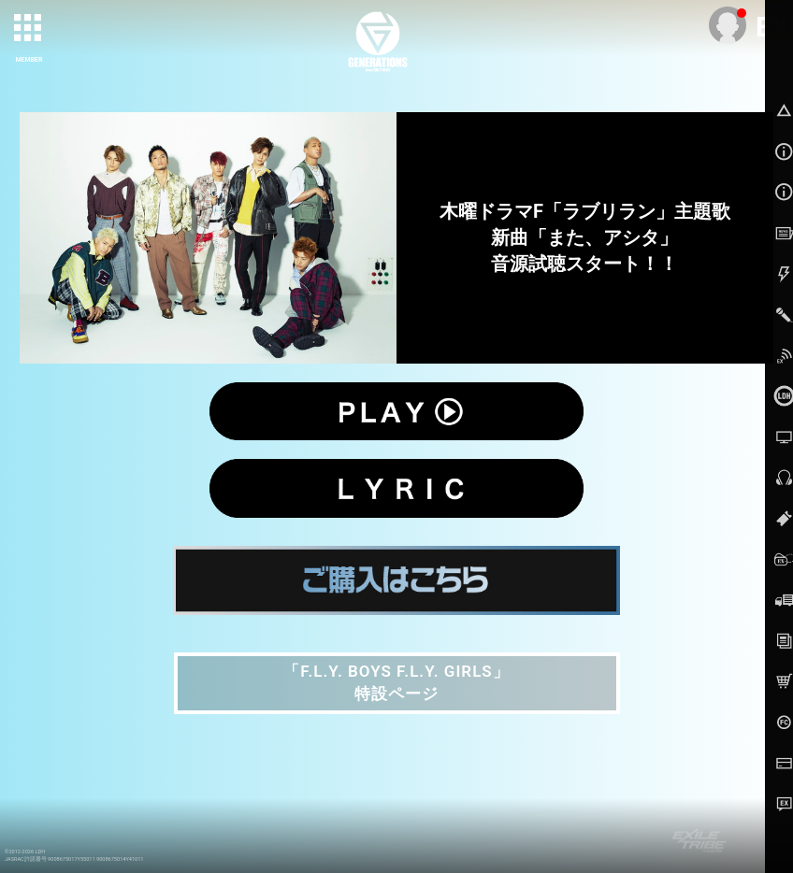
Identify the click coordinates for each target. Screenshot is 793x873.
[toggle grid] (29, 29)
